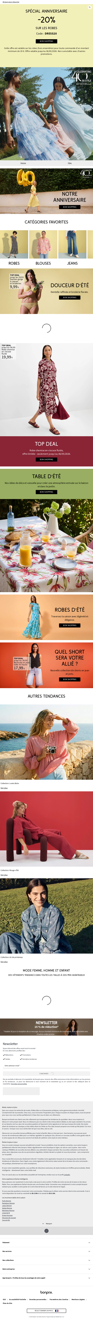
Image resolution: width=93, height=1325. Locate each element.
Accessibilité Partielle (17, 1299)
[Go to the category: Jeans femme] (46, 665)
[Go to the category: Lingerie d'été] (46, 291)
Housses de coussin (9, 1217)
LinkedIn (67, 1174)
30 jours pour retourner (11, 2)
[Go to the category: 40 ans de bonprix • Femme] (46, 191)
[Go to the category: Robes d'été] (46, 617)
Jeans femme (7, 1205)
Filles (70, 163)
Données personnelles (19, 1084)
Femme (23, 163)
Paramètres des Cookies (59, 1299)
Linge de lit (6, 1212)
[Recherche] (90, 7)
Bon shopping (69, 207)
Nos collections (46, 1260)
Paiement (46, 1242)
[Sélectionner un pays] (46, 1310)
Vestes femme (7, 1208)
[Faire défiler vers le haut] (46, 1230)
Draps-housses (7, 1215)
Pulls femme (6, 1200)
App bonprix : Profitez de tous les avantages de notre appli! (46, 1277)
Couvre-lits (6, 1220)
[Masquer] (46, 1223)
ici (60, 1081)
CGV (4, 1299)
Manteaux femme (8, 1210)
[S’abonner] (46, 1073)
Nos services (46, 1251)
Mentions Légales (78, 1299)
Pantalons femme (8, 1203)
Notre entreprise (46, 1269)
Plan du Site (7, 1303)
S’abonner (46, 1073)
